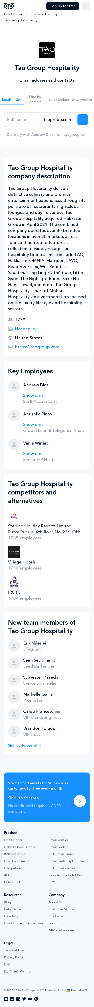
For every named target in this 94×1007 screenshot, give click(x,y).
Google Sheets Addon (65, 875)
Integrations (13, 868)
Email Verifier (58, 840)
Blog (7, 902)
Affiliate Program (61, 930)
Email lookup (59, 99)
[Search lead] (82, 119)
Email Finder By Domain (66, 861)
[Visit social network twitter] (24, 999)
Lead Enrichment (16, 861)
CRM (52, 882)
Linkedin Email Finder (20, 847)
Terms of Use (14, 950)
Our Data (56, 916)
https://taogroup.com (37, 346)
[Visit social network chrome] (36, 999)
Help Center (13, 909)
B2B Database (14, 854)
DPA (7, 964)
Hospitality (26, 328)
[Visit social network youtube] (30, 999)
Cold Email (12, 882)
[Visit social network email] (6, 999)
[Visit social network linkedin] (18, 999)
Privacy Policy (14, 957)
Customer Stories (62, 909)
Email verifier (82, 99)
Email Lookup (59, 847)
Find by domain (35, 99)
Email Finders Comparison (23, 923)
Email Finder (13, 14)
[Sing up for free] (80, 801)
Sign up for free (62, 6)
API (6, 875)
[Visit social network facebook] (12, 999)
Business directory (43, 14)
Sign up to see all (22, 745)
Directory (11, 916)
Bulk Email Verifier (62, 868)
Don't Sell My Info (17, 971)
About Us (56, 902)
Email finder (11, 99)
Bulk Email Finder (61, 854)
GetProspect (9, 6)
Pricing (53, 923)
